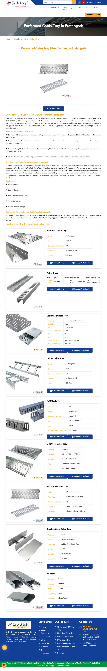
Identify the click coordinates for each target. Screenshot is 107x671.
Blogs (87, 7)
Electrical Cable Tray (65, 633)
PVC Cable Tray (64, 640)
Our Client (79, 7)
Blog (43, 640)
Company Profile (53, 7)
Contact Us (96, 7)
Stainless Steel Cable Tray (66, 648)
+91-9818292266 (94, 2)
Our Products (17, 39)
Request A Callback (80, 263)
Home (42, 7)
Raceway (61, 653)
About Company (45, 631)
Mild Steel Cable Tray (66, 643)
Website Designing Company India (55, 666)
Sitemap (44, 647)
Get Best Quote (57, 263)
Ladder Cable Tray (65, 636)
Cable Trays (67, 9)
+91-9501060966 (89, 645)
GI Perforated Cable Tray (65, 628)
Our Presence (45, 651)
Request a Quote (93, 14)
